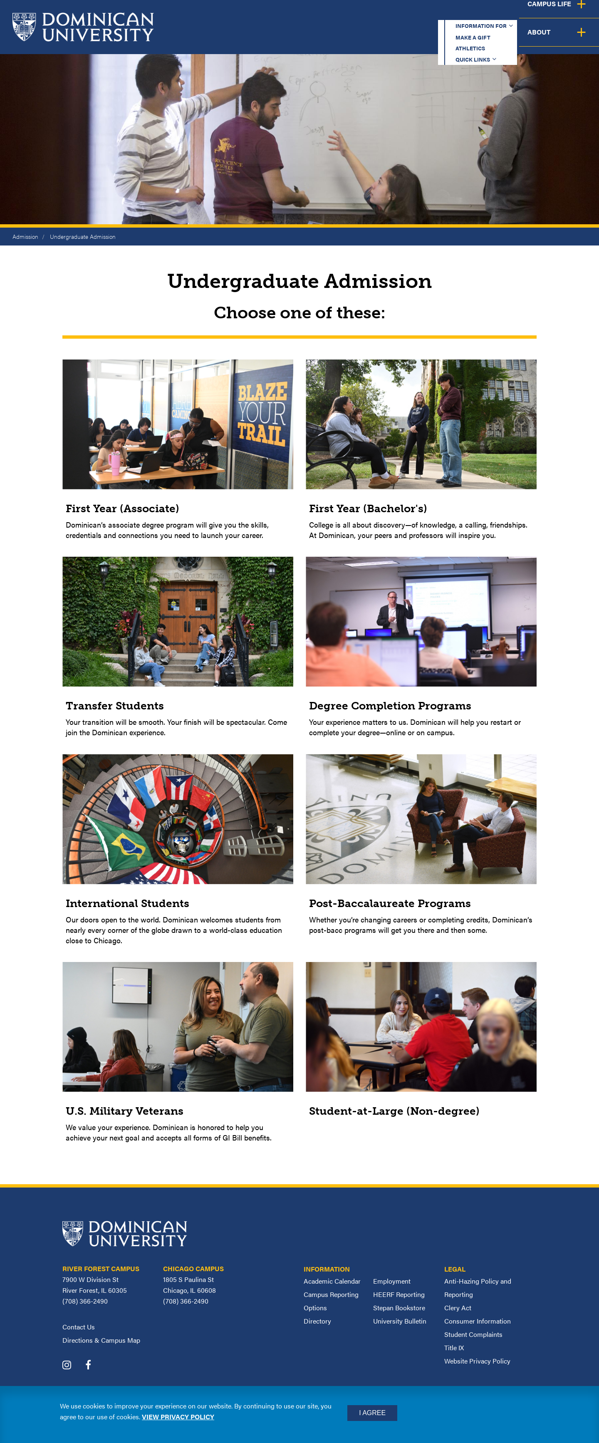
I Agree (372, 1412)
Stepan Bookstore (399, 1307)
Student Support (438, 38)
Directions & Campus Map (101, 1340)
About (575, 38)
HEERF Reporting (399, 1294)
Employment (392, 1281)
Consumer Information (477, 1321)
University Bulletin (399, 1321)
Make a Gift (366, 14)
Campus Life (517, 38)
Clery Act (457, 1307)
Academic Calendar (332, 1281)
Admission (25, 236)
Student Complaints (473, 1334)
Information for (292, 14)
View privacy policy (178, 1416)
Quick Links (481, 14)
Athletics (424, 14)
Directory (317, 1321)
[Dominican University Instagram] (73, 1366)
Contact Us (78, 1326)
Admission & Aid (353, 38)
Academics (279, 38)
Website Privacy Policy (477, 1361)
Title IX (454, 1347)
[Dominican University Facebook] (94, 1366)
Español (543, 14)
